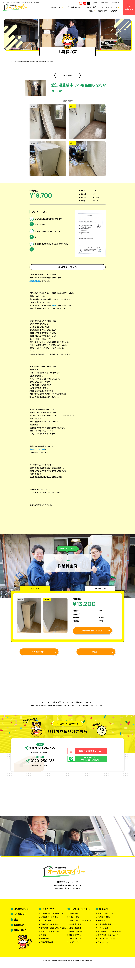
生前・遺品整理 (75, 930)
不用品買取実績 (47, 944)
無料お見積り (20, 932)
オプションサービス (109, 7)
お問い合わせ (104, 3)
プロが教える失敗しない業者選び (53, 930)
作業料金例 (45, 941)
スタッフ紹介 (103, 930)
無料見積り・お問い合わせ (108, 937)
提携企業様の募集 (104, 926)
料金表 (94, 652)
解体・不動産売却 (76, 933)
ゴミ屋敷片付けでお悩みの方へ (53, 915)
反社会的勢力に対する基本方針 (110, 933)
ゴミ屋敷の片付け (74, 7)
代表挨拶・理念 (104, 919)
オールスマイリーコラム (50, 933)
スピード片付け (75, 941)
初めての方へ (56, 7)
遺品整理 (33, 449)
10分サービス (74, 944)
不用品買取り (74, 915)
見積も (54, 305)
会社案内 (94, 3)
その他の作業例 (38, 652)
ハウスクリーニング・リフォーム (82, 923)
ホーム (13, 62)
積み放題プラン (75, 937)
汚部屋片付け (20, 916)
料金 (91, 11)
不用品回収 (67, 75)
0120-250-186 (40, 763)
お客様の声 (102, 11)
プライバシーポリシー (106, 941)
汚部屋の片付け (92, 7)
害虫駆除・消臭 (75, 926)
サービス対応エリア (105, 915)
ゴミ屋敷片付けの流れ (49, 919)
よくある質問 (46, 923)
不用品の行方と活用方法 (50, 926)
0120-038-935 (40, 749)
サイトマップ (115, 3)
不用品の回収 (35, 280)
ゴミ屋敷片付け (21, 910)
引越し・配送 (74, 919)
